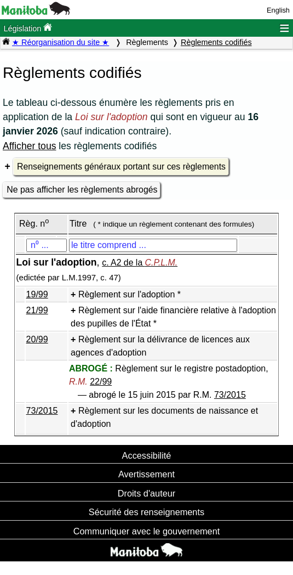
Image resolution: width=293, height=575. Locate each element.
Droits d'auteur (147, 493)
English (278, 10)
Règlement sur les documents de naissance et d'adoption (164, 417)
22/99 (101, 381)
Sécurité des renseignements (146, 512)
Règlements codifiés (216, 42)
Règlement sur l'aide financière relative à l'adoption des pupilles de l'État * (173, 317)
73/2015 (230, 394)
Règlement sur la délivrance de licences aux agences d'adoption (160, 346)
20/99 (37, 339)
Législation (27, 27)
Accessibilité (146, 455)
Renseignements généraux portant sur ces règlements (121, 166)
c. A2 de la (139, 262)
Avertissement (146, 474)
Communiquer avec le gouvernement (146, 531)
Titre (78, 223)
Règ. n (34, 223)
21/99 (37, 310)
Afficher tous (29, 145)
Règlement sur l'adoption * (129, 294)
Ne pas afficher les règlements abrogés (82, 189)
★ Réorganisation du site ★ (60, 42)
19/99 (37, 294)
